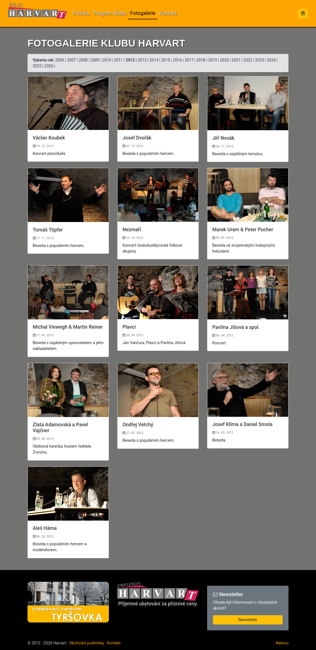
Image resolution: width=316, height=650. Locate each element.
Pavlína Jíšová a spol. (236, 327)
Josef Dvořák (136, 138)
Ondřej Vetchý (137, 424)
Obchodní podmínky (86, 643)
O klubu (81, 13)
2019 (212, 60)
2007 (71, 60)
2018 (200, 60)
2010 (106, 60)
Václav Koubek (49, 138)
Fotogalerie (142, 13)
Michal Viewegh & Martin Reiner (68, 327)
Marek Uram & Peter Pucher (242, 229)
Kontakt (168, 13)
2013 (142, 60)
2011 (118, 60)
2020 (224, 60)
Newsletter (247, 619)
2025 (37, 66)
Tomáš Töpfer (48, 230)
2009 (95, 60)
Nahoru (282, 643)
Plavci (129, 327)
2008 (83, 60)
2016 (177, 60)
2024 (271, 60)
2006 (59, 60)
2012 (130, 60)
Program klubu (109, 13)
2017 (189, 60)
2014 (154, 60)
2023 (259, 60)
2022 (247, 60)
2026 (48, 66)
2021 (236, 60)
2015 (165, 60)
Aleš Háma (45, 528)
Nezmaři (131, 229)
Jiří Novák (223, 138)
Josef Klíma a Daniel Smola (242, 424)
